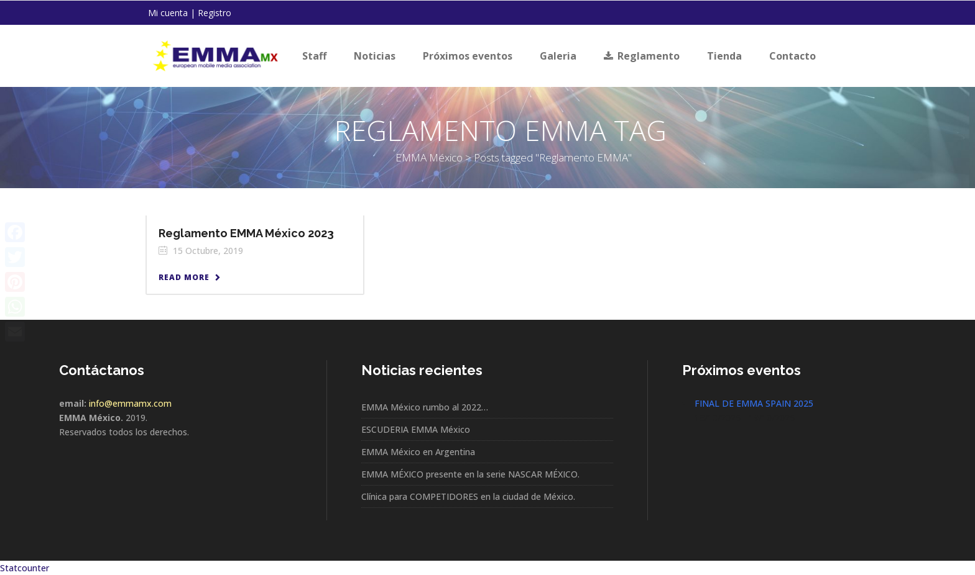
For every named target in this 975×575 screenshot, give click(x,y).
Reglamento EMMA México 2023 (246, 233)
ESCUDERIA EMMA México (415, 429)
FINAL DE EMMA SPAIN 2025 (754, 403)
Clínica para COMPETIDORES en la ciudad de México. (468, 496)
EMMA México (253, 157)
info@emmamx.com (130, 403)
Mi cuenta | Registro (189, 13)
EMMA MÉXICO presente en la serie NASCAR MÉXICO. (470, 474)
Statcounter (24, 568)
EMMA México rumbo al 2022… (424, 407)
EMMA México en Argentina (418, 452)
